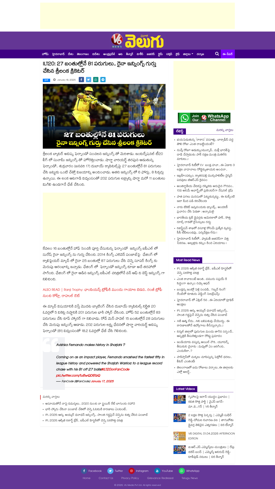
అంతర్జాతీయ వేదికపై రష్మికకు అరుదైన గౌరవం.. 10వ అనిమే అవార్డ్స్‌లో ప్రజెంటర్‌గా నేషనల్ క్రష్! (205, 188)
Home (86, 478)
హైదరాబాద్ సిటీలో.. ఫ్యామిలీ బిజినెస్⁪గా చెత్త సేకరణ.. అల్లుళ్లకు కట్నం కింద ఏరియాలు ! (203, 241)
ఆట (120, 54)
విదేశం (96, 54)
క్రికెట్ (46, 80)
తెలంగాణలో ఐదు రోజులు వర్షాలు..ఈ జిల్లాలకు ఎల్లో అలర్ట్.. (205, 370)
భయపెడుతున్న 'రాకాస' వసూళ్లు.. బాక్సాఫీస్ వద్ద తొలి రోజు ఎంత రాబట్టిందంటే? (205, 142)
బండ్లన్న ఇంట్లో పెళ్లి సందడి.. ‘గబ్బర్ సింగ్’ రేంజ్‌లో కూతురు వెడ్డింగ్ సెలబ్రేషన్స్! (201, 292)
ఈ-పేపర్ (228, 54)
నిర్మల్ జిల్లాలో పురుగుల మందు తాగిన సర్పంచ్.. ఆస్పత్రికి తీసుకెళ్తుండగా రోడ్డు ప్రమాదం (205, 334)
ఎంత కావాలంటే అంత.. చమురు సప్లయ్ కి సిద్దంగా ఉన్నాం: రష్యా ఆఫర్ (202, 281)
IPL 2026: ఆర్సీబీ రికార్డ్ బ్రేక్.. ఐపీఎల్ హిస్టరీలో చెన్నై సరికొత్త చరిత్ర (84, 420)
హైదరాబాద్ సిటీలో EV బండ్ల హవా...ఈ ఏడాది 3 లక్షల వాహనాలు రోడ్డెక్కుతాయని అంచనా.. (206, 167)
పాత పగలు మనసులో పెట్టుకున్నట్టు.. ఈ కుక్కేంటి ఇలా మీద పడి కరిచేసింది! (206, 199)
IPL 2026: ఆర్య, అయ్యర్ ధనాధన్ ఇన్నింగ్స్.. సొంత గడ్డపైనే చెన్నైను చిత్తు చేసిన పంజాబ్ (96, 415)
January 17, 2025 (102, 381)
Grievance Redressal (160, 478)
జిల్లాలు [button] (187, 54)
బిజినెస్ (151, 54)
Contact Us (106, 478)
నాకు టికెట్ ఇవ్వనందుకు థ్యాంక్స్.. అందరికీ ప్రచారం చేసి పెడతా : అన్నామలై (202, 210)
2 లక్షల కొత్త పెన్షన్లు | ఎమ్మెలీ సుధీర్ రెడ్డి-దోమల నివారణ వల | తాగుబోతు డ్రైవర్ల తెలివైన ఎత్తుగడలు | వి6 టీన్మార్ (211, 420)
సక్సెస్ (169, 54)
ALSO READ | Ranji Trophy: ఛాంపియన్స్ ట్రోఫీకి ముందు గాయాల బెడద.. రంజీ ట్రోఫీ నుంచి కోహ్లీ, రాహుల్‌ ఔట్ (102, 293)
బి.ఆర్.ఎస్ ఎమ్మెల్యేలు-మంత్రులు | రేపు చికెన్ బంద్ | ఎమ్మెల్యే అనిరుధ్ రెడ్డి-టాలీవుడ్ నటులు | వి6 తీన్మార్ (211, 452)
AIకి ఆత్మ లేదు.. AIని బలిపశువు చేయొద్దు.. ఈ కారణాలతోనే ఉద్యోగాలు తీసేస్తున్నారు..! (203, 323)
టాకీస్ (140, 54)
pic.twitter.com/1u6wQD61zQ (78, 376)
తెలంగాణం (83, 54)
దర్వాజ (200, 54)
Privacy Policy (130, 478)
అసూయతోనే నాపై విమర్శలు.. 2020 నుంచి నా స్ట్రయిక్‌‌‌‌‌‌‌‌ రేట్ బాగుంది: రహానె (90, 403)
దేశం (70, 54)
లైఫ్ (178, 54)
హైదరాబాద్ (58, 54)
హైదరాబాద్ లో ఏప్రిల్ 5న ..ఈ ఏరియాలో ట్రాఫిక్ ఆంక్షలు (205, 302)
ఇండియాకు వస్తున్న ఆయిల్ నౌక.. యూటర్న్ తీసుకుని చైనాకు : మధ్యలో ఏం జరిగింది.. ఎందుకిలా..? (203, 347)
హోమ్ (45, 54)
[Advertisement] (137, 16)
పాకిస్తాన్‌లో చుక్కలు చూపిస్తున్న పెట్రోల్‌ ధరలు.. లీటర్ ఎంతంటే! (204, 359)
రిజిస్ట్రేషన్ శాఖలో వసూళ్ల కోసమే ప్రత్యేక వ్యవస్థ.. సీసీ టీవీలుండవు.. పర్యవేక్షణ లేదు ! (204, 231)
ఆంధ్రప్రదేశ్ (109, 54)
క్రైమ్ (160, 54)
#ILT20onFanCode (115, 370)
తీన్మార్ (129, 54)
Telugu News (190, 478)
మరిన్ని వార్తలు (224, 130)
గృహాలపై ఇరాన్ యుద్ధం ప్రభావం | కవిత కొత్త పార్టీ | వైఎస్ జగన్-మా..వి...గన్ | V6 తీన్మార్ (209, 402)
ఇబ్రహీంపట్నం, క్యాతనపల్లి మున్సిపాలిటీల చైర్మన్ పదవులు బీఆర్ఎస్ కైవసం (204, 178)
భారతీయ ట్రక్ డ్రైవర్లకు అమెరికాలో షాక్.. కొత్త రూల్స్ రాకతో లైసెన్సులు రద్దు (203, 220)
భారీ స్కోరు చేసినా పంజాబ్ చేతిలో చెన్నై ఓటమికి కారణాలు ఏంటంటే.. (86, 409)
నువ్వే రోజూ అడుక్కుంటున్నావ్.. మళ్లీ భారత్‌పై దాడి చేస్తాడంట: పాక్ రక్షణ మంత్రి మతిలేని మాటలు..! (203, 155)
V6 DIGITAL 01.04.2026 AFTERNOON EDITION (211, 437)
